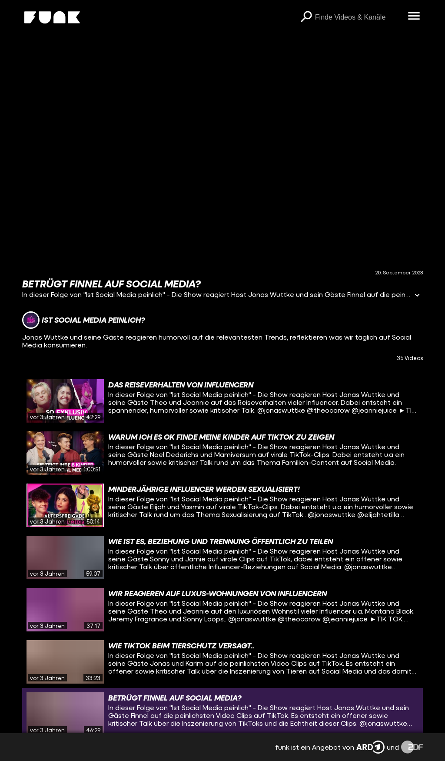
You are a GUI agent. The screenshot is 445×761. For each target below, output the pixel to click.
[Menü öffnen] (414, 16)
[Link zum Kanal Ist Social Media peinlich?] (83, 320)
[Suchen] (306, 17)
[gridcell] (222, 401)
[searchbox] (358, 17)
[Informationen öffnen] (417, 295)
